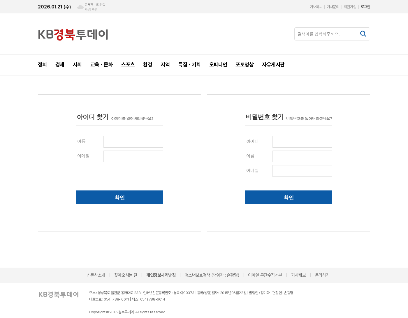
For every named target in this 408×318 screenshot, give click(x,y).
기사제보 (316, 7)
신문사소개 (96, 275)
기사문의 (333, 7)
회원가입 (350, 7)
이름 (81, 141)
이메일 (83, 156)
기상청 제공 (90, 9)
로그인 (365, 7)
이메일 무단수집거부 (265, 275)
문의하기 (322, 275)
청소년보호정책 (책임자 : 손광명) (212, 275)
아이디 (252, 141)
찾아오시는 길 (125, 275)
